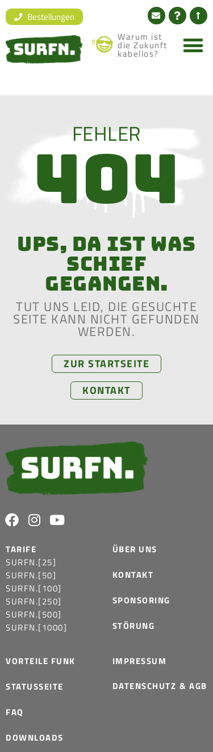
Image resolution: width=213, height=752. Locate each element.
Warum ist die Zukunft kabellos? (143, 45)
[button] (193, 45)
